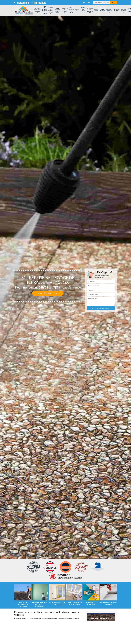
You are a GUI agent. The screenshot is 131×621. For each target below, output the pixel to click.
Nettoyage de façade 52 (123, 10)
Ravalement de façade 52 (109, 10)
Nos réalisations (47, 293)
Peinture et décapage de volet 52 (50, 10)
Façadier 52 (77, 10)
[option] (65, 310)
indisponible (21, 2)
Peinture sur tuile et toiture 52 (83, 10)
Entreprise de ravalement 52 (90, 11)
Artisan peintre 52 (96, 10)
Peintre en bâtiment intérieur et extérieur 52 (44, 11)
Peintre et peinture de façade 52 (71, 10)
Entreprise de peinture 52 (65, 11)
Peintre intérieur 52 (102, 10)
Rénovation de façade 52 (117, 10)
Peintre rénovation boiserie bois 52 (57, 11)
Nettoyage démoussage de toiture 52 (37, 11)
